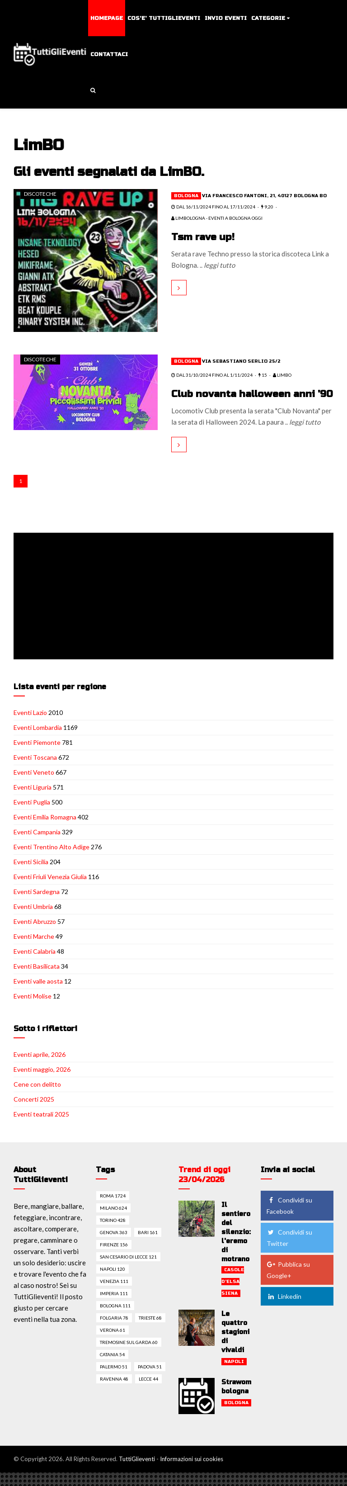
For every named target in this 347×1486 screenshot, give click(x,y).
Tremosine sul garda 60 (129, 1355)
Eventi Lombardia (38, 741)
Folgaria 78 (114, 1331)
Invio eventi (226, 18)
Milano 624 (113, 1221)
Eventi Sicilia (31, 875)
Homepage (106, 18)
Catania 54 (112, 1368)
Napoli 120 (112, 1282)
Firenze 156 (114, 1258)
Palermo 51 (113, 1380)
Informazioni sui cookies (191, 1472)
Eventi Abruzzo (35, 935)
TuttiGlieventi (137, 1472)
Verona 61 (112, 1343)
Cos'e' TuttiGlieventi (163, 18)
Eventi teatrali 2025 (41, 1127)
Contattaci (109, 54)
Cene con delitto (37, 1098)
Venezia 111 (114, 1294)
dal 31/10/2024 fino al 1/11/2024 (212, 375)
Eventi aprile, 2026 (40, 1068)
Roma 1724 (113, 1209)
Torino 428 (113, 1233)
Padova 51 (150, 1380)
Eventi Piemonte (37, 756)
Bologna (186, 196)
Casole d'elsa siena (232, 1295)
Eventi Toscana (35, 771)
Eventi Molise (33, 1009)
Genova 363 (113, 1246)
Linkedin (284, 1310)
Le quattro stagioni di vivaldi (235, 1346)
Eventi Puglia (32, 815)
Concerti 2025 (34, 1113)
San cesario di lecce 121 (128, 1270)
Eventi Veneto (34, 786)
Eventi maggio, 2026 (42, 1083)
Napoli (234, 1375)
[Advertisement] (175, 610)
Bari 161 (148, 1246)
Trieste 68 (150, 1331)
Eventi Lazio (30, 726)
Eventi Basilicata (37, 980)
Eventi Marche (34, 950)
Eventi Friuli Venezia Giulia (50, 890)
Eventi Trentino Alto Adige (51, 860)
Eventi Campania (37, 845)
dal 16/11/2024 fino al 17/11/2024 (213, 206)
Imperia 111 (114, 1307)
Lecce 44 (148, 1392)
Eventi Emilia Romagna (45, 830)
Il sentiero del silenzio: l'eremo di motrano (236, 1246)
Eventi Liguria (33, 801)
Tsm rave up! (204, 237)
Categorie (268, 18)
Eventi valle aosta (38, 995)
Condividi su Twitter (289, 1251)
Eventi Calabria (35, 965)
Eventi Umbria (33, 920)
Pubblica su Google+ (288, 1283)
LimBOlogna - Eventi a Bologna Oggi (217, 218)
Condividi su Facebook (289, 1219)
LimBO (282, 375)
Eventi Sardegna (37, 905)
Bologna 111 (115, 1319)
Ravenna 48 (114, 1392)
